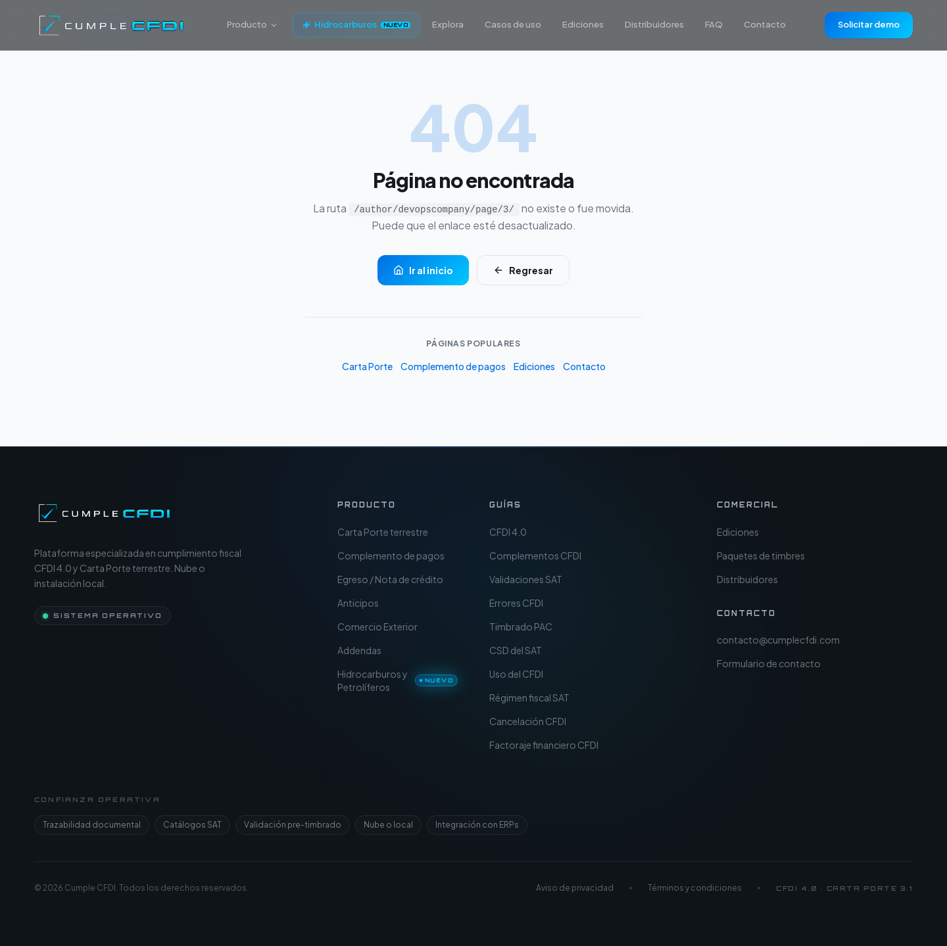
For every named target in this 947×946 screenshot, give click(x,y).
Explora (448, 24)
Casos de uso (513, 24)
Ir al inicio (423, 270)
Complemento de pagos (453, 366)
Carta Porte (367, 366)
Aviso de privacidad (575, 888)
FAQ (714, 24)
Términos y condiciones (695, 888)
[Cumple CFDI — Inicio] (104, 513)
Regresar (523, 270)
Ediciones (583, 24)
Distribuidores (654, 24)
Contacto (765, 24)
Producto (252, 24)
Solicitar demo (869, 24)
